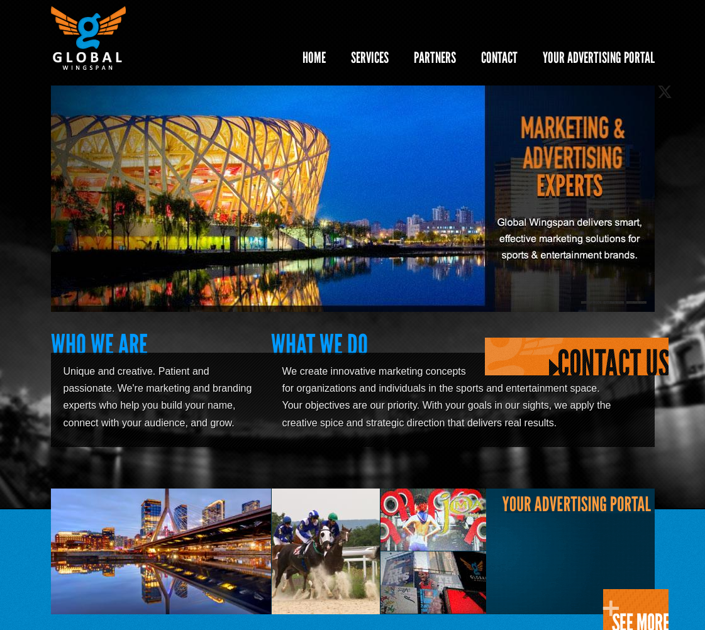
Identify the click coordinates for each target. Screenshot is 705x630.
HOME (314, 57)
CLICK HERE (635, 609)
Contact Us (577, 357)
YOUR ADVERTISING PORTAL (599, 57)
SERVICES (370, 57)
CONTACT (499, 57)
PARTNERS (435, 57)
